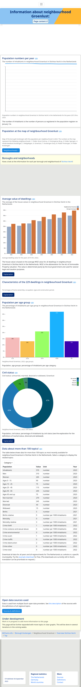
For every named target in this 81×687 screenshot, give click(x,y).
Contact (60, 682)
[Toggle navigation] (41, 4)
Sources (60, 677)
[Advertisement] (40, 39)
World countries (37, 682)
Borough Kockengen (23, 633)
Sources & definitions (12, 611)
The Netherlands (37, 677)
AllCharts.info (7, 633)
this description (55, 603)
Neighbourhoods (10, 150)
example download (26, 557)
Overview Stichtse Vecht (66, 633)
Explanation (8, 274)
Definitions (61, 680)
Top (5, 635)
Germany (34, 680)
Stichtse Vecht (67, 161)
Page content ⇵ (40, 21)
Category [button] (7, 463)
